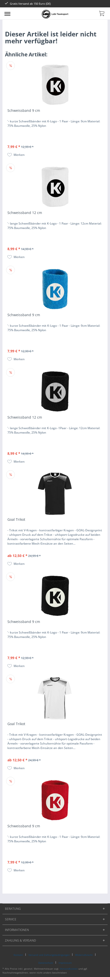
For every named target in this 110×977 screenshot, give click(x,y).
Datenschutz (45, 962)
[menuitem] (7, 13)
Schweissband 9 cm (23, 110)
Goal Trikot (16, 519)
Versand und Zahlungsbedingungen (49, 955)
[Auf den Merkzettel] (16, 155)
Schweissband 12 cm (24, 212)
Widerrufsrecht (84, 955)
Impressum (65, 962)
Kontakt (18, 955)
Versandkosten (69, 968)
